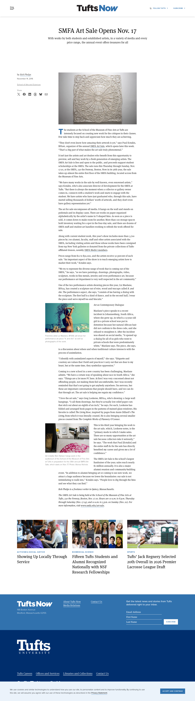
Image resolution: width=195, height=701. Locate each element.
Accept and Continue (173, 691)
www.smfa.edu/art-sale (92, 505)
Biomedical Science (83, 552)
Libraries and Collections (77, 673)
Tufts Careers (24, 673)
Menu (12, 8)
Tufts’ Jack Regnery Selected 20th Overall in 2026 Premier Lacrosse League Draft (151, 561)
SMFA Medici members (95, 250)
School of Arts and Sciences (29, 84)
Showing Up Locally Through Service (42, 559)
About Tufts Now (72, 601)
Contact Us (96, 601)
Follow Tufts (159, 8)
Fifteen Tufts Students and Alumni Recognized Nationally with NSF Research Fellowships (95, 564)
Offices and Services (47, 673)
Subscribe (178, 8)
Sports (131, 552)
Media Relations (71, 605)
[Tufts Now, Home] (97, 8)
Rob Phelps (25, 74)
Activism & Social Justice (31, 552)
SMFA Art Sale (97, 146)
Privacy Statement (99, 692)
